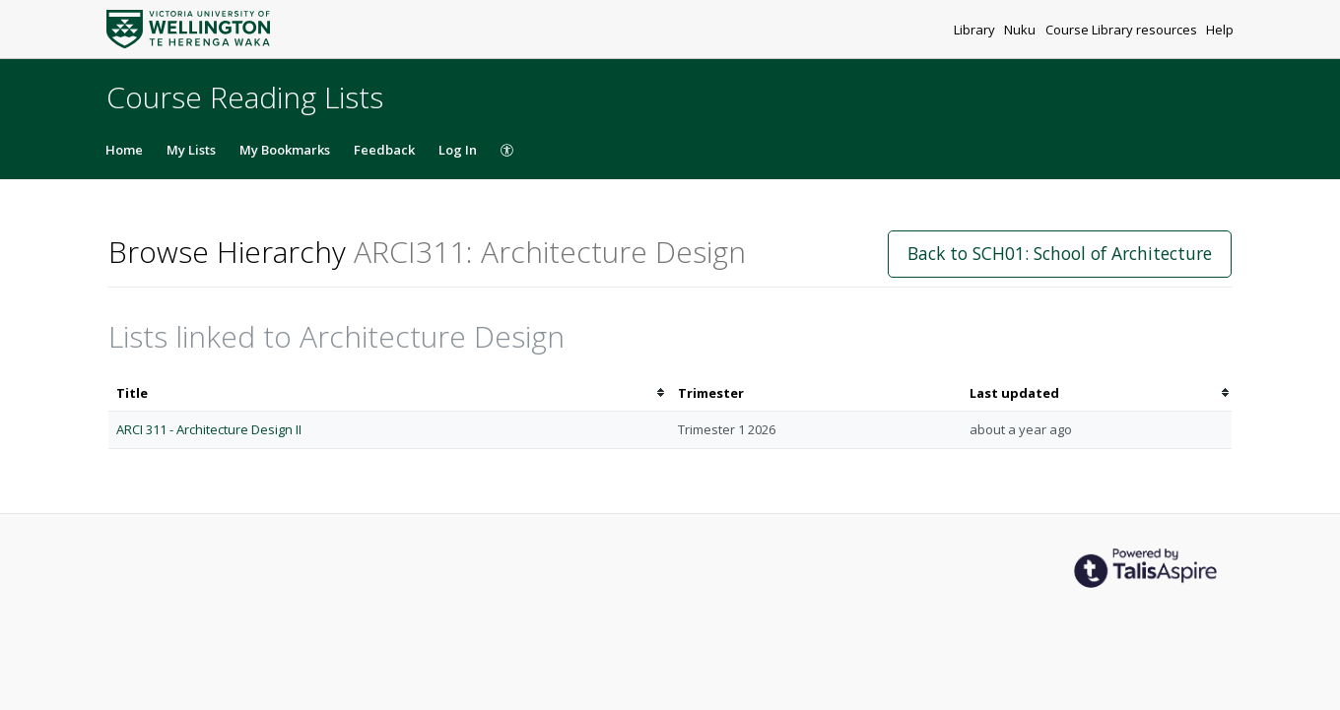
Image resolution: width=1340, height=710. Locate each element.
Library (976, 29)
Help (1220, 29)
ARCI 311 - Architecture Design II (209, 429)
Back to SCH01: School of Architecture (1059, 253)
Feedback (384, 150)
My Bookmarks (284, 150)
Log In (457, 150)
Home (124, 150)
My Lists (191, 150)
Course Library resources (1122, 29)
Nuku (1021, 29)
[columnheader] (389, 393)
